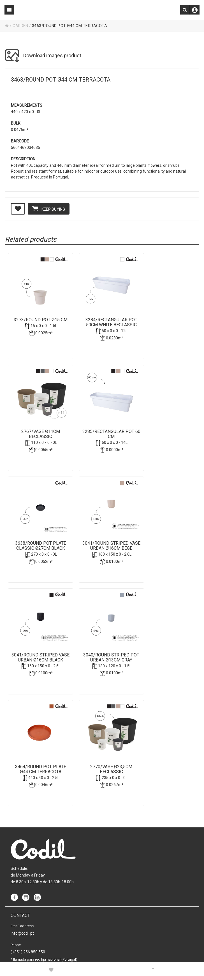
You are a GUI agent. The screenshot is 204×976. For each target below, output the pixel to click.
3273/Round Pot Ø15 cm (37, 316)
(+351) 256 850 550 (28, 862)
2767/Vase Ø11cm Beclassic (166, 316)
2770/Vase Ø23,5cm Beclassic (37, 668)
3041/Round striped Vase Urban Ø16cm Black (37, 553)
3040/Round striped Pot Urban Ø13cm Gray (102, 551)
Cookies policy (23, 931)
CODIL (37, 956)
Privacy (17, 922)
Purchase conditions (29, 940)
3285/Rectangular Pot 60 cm (37, 434)
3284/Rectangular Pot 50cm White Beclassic (102, 316)
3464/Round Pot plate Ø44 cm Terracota (165, 551)
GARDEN (21, 25)
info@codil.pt (22, 844)
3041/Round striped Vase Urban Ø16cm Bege (166, 436)
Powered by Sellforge (93, 956)
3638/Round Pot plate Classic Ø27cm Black (101, 434)
